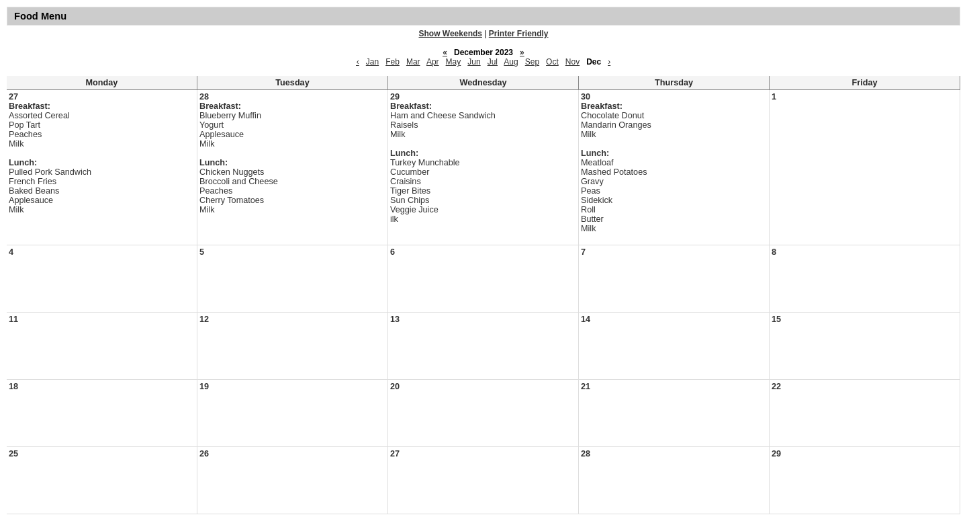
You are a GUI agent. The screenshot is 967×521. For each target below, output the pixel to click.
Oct (552, 62)
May (453, 62)
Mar (413, 62)
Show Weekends (450, 33)
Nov (572, 62)
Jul (493, 62)
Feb (392, 62)
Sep (532, 62)
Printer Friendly (519, 33)
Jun (473, 62)
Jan (372, 62)
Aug (511, 62)
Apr (432, 62)
